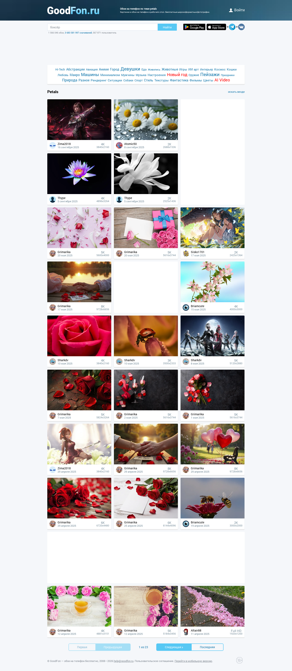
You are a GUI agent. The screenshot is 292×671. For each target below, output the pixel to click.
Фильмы (196, 80)
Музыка (141, 75)
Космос (220, 69)
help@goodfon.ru (123, 661)
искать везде (236, 91)
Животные (170, 69)
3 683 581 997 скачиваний (78, 32)
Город (114, 69)
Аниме (104, 69)
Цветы (208, 80)
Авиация (92, 69)
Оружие (194, 75)
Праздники (227, 75)
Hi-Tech (60, 69)
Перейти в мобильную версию (193, 661)
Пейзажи (210, 74)
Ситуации (115, 80)
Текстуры (161, 80)
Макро (75, 75)
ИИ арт (193, 69)
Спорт (138, 80)
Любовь (63, 75)
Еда (144, 69)
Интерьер (206, 69)
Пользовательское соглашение (154, 661)
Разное (84, 80)
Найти (167, 27)
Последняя (207, 647)
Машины (90, 74)
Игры (183, 69)
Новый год (177, 74)
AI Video (222, 80)
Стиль (148, 80)
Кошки (232, 69)
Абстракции (75, 69)
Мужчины (127, 75)
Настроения (157, 75)
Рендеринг (99, 80)
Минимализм (110, 75)
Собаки (128, 80)
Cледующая (174, 647)
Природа (69, 80)
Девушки (130, 68)
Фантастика (179, 80)
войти (237, 9)
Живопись (154, 69)
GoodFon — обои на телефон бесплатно (74, 661)
